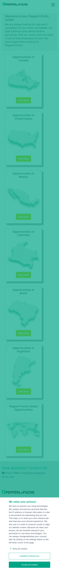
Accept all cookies (29, 565)
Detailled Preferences (29, 556)
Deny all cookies (18, 549)
